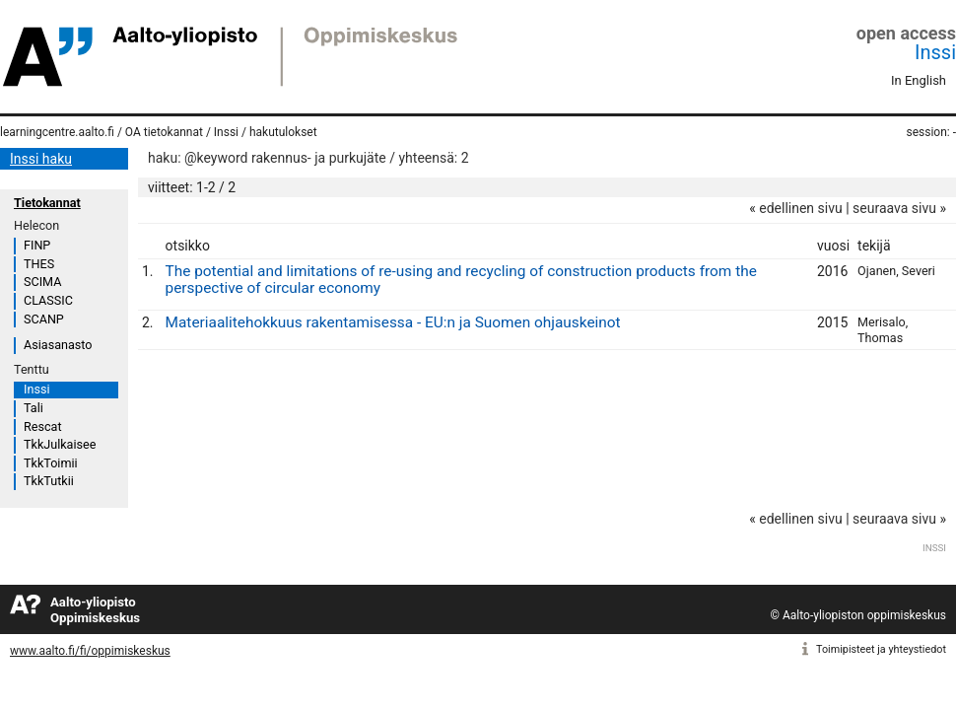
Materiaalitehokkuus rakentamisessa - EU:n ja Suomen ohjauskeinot (393, 322)
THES (39, 263)
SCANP (44, 319)
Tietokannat (47, 202)
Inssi (935, 52)
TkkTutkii (49, 480)
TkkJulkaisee (60, 444)
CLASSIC (48, 300)
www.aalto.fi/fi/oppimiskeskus (90, 651)
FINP (37, 245)
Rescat (43, 426)
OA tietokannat (164, 132)
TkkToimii (51, 463)
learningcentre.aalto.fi (57, 132)
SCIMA (42, 281)
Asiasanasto (58, 344)
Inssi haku (41, 159)
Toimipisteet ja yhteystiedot (881, 649)
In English (918, 80)
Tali (33, 407)
